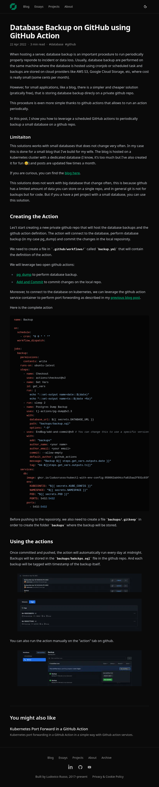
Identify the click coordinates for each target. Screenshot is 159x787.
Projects (54, 6)
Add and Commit (30, 282)
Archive (106, 758)
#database (56, 44)
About (68, 6)
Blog (26, 6)
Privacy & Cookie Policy (108, 777)
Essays (38, 6)
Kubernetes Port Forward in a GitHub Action (49, 728)
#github (70, 44)
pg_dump (24, 274)
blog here (72, 173)
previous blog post (125, 297)
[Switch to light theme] (145, 6)
